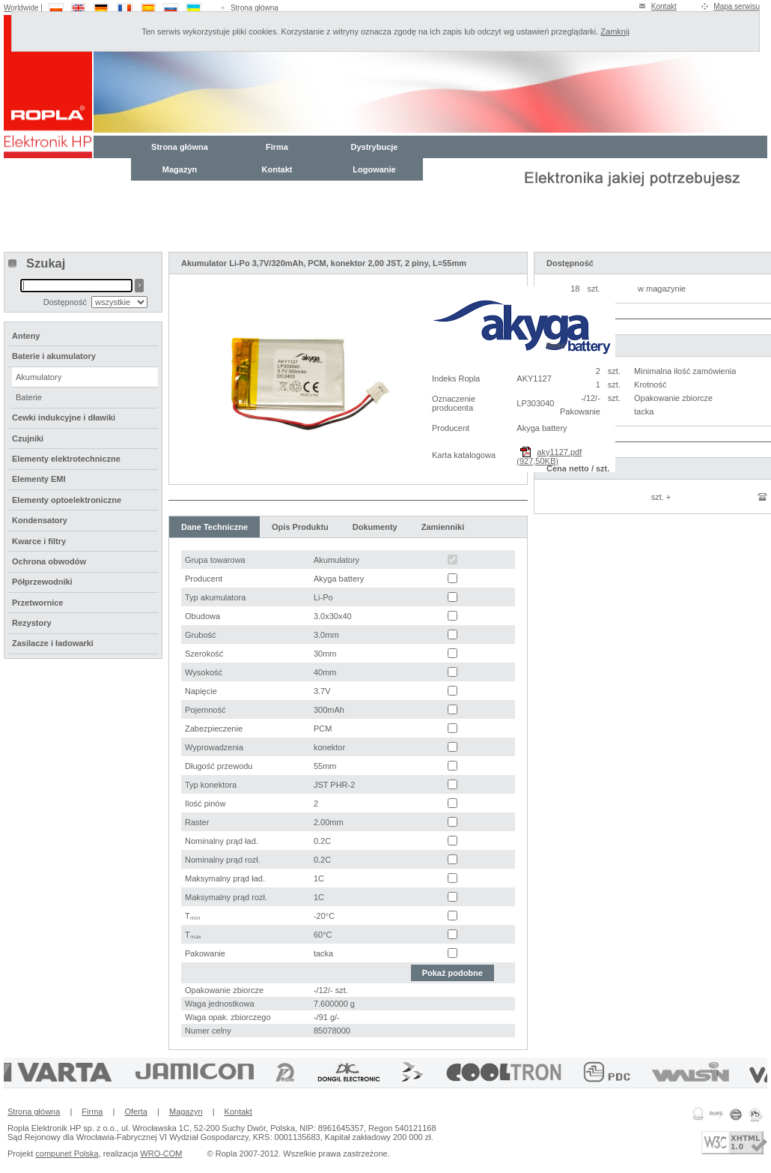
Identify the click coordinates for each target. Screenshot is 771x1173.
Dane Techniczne (214, 526)
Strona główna (254, 8)
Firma (277, 146)
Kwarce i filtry (39, 541)
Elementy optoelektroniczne (66, 499)
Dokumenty (375, 526)
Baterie (29, 397)
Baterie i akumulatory (54, 356)
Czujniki (27, 438)
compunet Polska (66, 1153)
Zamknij (615, 31)
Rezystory (32, 622)
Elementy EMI (39, 478)
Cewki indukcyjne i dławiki (63, 417)
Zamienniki (442, 526)
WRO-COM (161, 1153)
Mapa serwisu (736, 6)
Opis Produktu (300, 526)
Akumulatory (38, 377)
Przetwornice (37, 602)
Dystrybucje (374, 146)
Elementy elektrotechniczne (66, 458)
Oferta (135, 1111)
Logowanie (374, 169)
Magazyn (179, 169)
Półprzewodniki (42, 581)
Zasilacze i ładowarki (53, 643)
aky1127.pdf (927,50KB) (549, 456)
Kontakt (664, 6)
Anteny (26, 335)
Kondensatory (39, 520)
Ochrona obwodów (49, 561)
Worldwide (21, 8)
